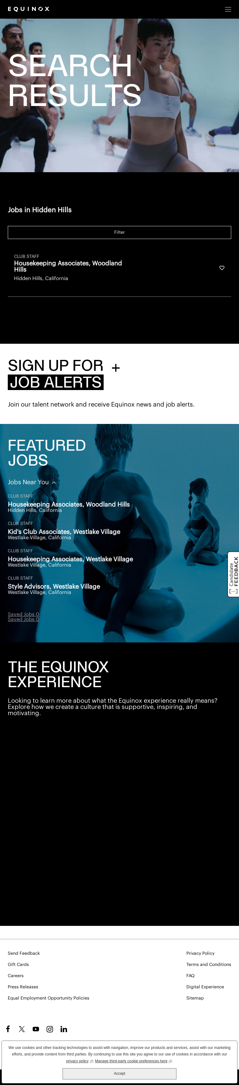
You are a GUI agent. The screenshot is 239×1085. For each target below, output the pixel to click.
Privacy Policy (200, 953)
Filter (119, 232)
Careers (16, 976)
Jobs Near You (29, 482)
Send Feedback (24, 953)
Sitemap (195, 998)
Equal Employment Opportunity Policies (48, 998)
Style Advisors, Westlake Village (54, 587)
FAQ (190, 976)
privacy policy (79, 1060)
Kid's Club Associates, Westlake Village (64, 532)
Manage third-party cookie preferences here (133, 1060)
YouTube (35, 1029)
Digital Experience (205, 987)
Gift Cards (18, 965)
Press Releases (23, 987)
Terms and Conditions (208, 965)
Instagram (49, 1029)
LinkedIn (63, 1029)
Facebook (7, 1029)
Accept (119, 1073)
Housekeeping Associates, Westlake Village (70, 559)
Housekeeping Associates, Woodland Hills (69, 505)
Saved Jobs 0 (23, 614)
